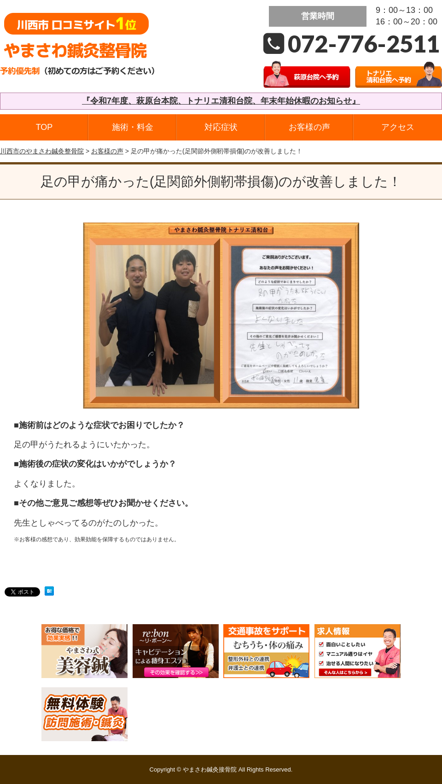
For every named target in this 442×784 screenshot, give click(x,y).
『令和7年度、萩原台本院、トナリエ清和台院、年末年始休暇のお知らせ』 (221, 100)
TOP (44, 127)
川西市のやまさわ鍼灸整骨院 (42, 151)
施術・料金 (132, 127)
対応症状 (221, 127)
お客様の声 (309, 127)
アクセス (397, 127)
